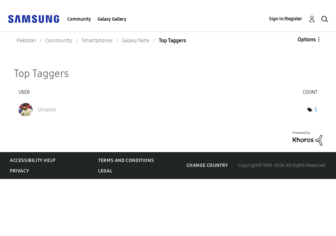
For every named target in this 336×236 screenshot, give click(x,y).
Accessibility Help (32, 160)
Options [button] (307, 39)
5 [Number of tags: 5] (315, 110)
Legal (105, 171)
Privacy (19, 171)
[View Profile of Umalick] (46, 110)
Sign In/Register (285, 19)
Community (79, 19)
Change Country (207, 165)
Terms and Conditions (126, 160)
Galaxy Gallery (111, 19)
